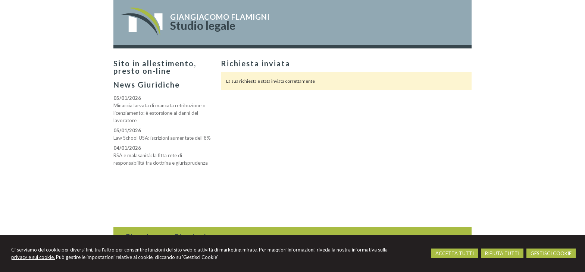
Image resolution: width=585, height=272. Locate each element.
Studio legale (202, 25)
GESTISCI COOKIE (551, 253)
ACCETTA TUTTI (454, 253)
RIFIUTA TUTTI (502, 253)
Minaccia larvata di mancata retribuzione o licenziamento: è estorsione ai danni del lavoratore (159, 112)
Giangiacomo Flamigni (220, 16)
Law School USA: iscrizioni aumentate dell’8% (162, 138)
